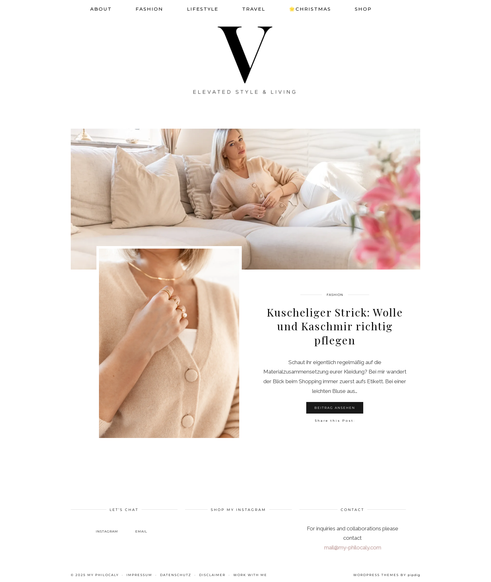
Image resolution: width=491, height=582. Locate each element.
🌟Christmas (310, 9)
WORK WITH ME (250, 575)
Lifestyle (202, 9)
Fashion (149, 9)
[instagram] (107, 526)
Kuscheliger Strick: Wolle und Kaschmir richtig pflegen (335, 326)
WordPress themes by (386, 575)
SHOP (363, 9)
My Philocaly (103, 575)
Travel (253, 9)
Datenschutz (175, 575)
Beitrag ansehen (334, 408)
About (101, 9)
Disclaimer (212, 575)
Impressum (139, 575)
